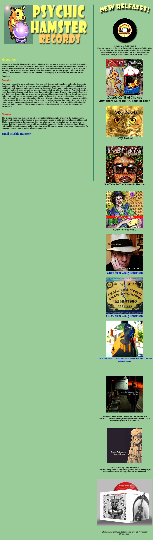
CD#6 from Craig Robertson (124, 271)
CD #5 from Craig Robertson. (125, 314)
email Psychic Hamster (16, 133)
